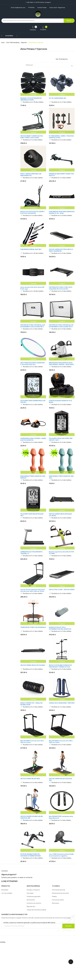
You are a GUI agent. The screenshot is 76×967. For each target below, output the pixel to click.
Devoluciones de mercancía (60, 917)
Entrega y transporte (33, 914)
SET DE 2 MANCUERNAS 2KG (57, 98)
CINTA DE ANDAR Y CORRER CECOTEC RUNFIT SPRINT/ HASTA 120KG (31, 138)
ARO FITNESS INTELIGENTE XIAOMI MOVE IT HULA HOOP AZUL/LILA (32, 371)
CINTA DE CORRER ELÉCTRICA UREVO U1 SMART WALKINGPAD (61, 254)
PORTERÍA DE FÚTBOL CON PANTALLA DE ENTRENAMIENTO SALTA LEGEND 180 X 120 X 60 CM (32, 333)
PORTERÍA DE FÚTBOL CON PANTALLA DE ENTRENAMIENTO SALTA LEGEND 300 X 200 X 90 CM (61, 333)
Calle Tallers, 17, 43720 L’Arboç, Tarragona (38, 2)
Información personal (58, 914)
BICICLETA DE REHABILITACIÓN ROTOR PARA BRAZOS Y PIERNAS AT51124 (60, 683)
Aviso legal (30, 917)
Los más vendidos (6, 917)
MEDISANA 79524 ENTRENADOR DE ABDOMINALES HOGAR (31, 99)
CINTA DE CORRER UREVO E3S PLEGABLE (32, 682)
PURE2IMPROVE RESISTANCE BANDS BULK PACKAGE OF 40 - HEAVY (61, 216)
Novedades (4, 914)
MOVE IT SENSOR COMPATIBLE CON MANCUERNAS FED (30, 177)
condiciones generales (23, 947)
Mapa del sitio (31, 930)
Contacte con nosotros (34, 927)
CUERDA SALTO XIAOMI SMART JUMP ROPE (62, 721)
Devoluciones (31, 924)
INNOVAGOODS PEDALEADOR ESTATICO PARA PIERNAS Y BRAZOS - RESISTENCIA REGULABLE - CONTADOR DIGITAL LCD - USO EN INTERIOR (61, 373)
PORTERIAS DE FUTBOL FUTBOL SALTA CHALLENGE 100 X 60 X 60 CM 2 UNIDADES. (60, 294)
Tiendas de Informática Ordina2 (36, 934)
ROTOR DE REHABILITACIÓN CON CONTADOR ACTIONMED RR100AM (30, 878)
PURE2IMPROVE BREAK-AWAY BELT (31, 254)
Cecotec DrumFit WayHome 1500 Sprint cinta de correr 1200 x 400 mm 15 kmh (32, 605)
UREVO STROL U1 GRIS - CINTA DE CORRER (61, 604)
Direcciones (55, 927)
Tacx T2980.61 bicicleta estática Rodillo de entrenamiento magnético (61, 878)
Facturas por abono (58, 924)
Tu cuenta (56, 910)
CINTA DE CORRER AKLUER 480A (30, 799)
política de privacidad (39, 947)
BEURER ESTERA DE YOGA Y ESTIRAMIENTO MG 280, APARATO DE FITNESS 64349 (60, 645)
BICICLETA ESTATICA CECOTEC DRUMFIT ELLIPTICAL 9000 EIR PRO (32, 216)
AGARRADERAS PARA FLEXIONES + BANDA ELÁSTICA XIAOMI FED (33, 449)
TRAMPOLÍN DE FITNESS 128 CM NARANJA (33, 643)
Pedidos (54, 920)
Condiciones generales (33, 920)
